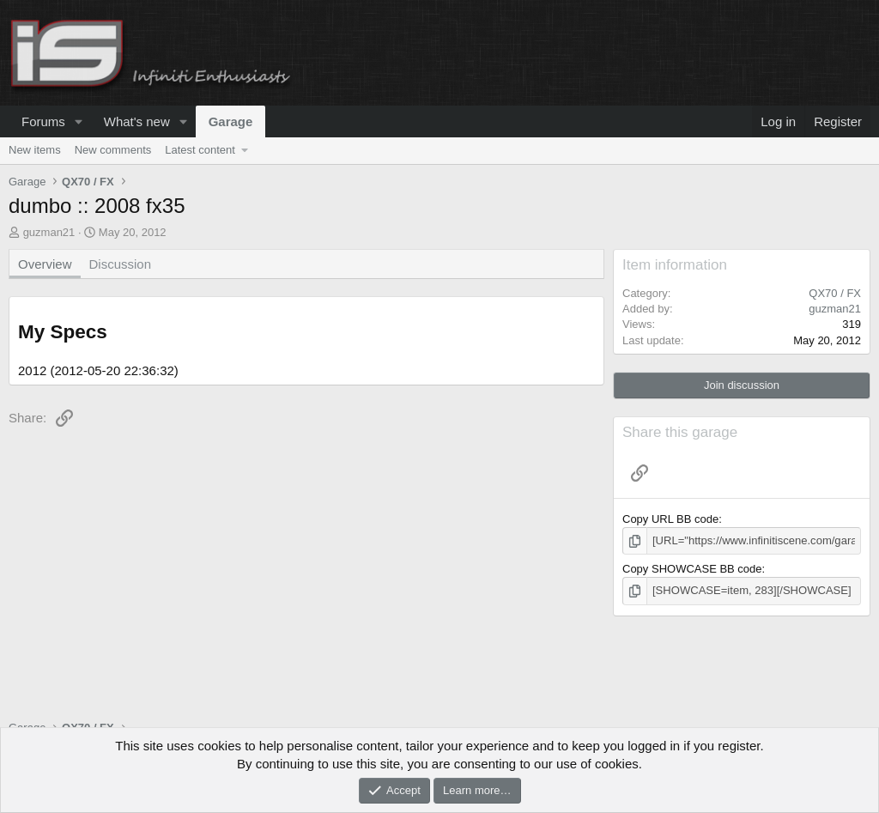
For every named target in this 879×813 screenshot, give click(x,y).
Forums (43, 121)
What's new (137, 121)
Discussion (120, 264)
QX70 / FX (835, 293)
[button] (79, 121)
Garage (231, 121)
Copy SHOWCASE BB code (692, 568)
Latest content (200, 149)
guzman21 (49, 232)
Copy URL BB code (670, 519)
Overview (45, 264)
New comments (113, 149)
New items (35, 149)
